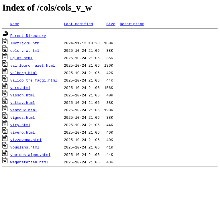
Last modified (78, 23)
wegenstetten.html (29, 162)
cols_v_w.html (24, 50)
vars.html (20, 87)
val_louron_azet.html (32, 65)
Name (14, 23)
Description (132, 23)
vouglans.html (24, 147)
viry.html (20, 124)
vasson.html (22, 95)
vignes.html (22, 117)
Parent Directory (28, 35)
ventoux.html (23, 109)
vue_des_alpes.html (30, 154)
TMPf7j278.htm (24, 42)
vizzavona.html (26, 139)
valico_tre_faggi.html (33, 80)
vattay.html (22, 102)
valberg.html (23, 72)
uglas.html (21, 57)
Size (110, 23)
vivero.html (22, 132)
